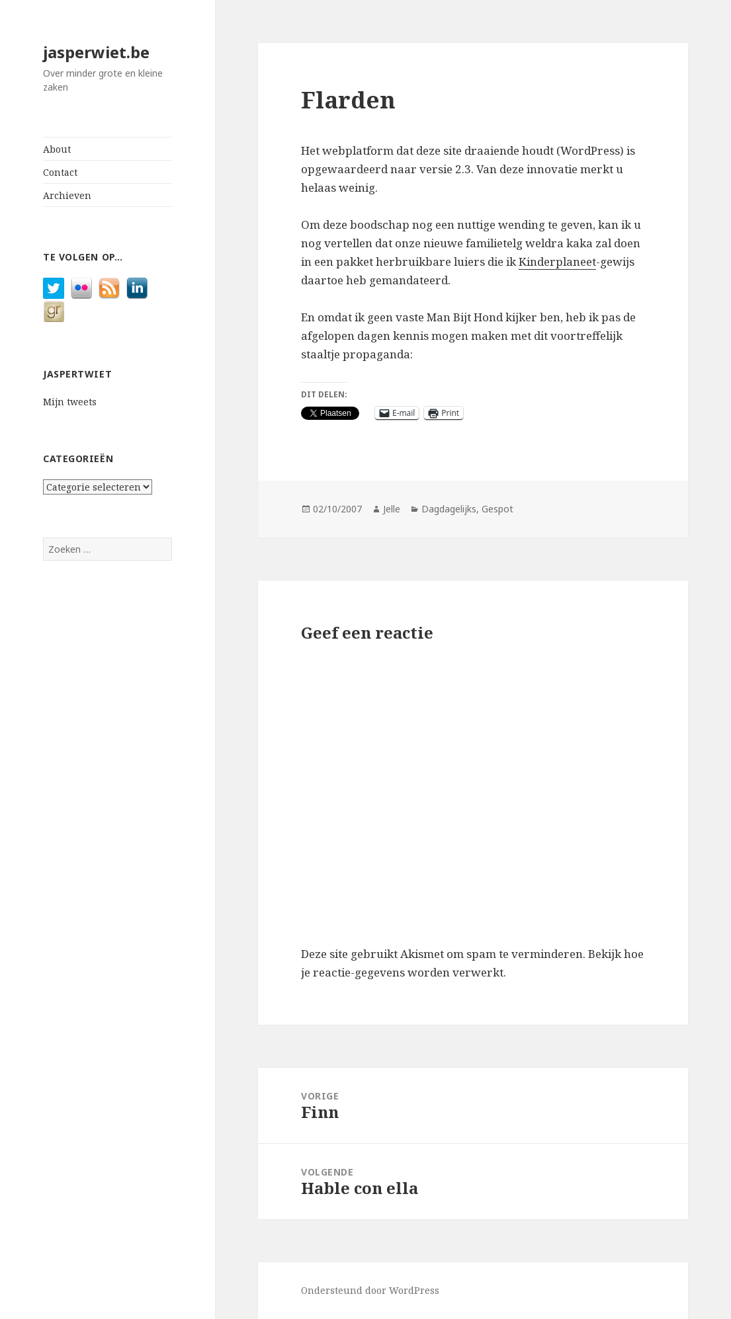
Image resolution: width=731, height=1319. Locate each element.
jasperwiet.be (96, 52)
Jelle (391, 508)
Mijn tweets (70, 401)
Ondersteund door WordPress (370, 1290)
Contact (60, 172)
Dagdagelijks (448, 508)
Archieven (67, 195)
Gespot (497, 508)
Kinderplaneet (557, 261)
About (57, 149)
